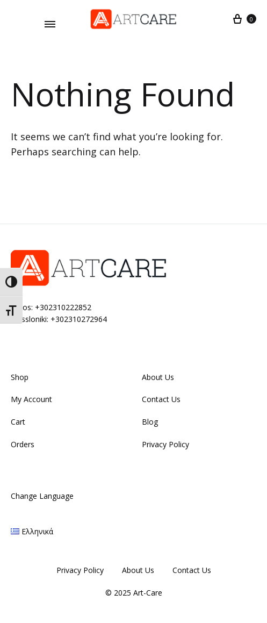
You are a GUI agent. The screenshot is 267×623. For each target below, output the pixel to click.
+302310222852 (63, 307)
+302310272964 (78, 319)
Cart (18, 422)
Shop (19, 377)
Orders (22, 444)
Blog (150, 422)
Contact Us (161, 399)
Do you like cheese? (50, 12)
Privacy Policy (165, 444)
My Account (31, 399)
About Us (158, 377)
